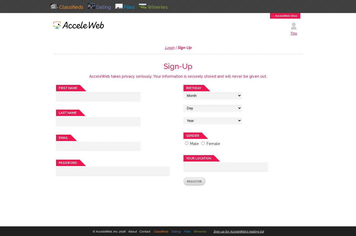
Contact (144, 231)
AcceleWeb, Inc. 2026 (111, 231)
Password (68, 163)
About (132, 231)
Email (63, 138)
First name (68, 88)
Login (169, 47)
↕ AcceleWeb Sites (285, 15)
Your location (198, 158)
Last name (67, 113)
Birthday (193, 88)
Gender (192, 136)
